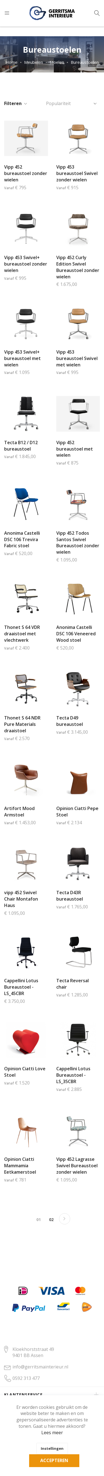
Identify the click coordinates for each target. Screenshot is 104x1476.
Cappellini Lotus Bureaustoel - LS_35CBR (73, 1075)
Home (11, 62)
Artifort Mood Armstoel (19, 811)
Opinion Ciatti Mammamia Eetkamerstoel (20, 1165)
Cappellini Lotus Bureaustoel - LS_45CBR (21, 986)
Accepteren (54, 1460)
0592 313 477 (26, 1378)
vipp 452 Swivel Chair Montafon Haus (21, 898)
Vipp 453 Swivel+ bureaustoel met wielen (22, 358)
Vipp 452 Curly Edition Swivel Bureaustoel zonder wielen (77, 267)
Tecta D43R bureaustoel (69, 895)
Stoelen (57, 62)
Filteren (13, 103)
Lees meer (52, 1432)
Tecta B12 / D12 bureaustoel (21, 445)
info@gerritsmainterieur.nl (40, 1367)
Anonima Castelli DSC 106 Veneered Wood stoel (76, 633)
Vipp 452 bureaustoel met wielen (74, 448)
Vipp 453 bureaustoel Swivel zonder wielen (77, 173)
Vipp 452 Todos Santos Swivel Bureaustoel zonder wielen (77, 542)
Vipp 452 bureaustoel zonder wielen (25, 173)
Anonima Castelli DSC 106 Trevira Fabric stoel (22, 539)
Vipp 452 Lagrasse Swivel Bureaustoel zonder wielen (77, 1165)
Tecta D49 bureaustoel (69, 721)
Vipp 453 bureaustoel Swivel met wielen (77, 358)
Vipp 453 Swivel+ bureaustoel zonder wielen (25, 263)
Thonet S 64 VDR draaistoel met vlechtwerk (22, 633)
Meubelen (33, 62)
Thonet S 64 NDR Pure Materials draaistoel (22, 724)
